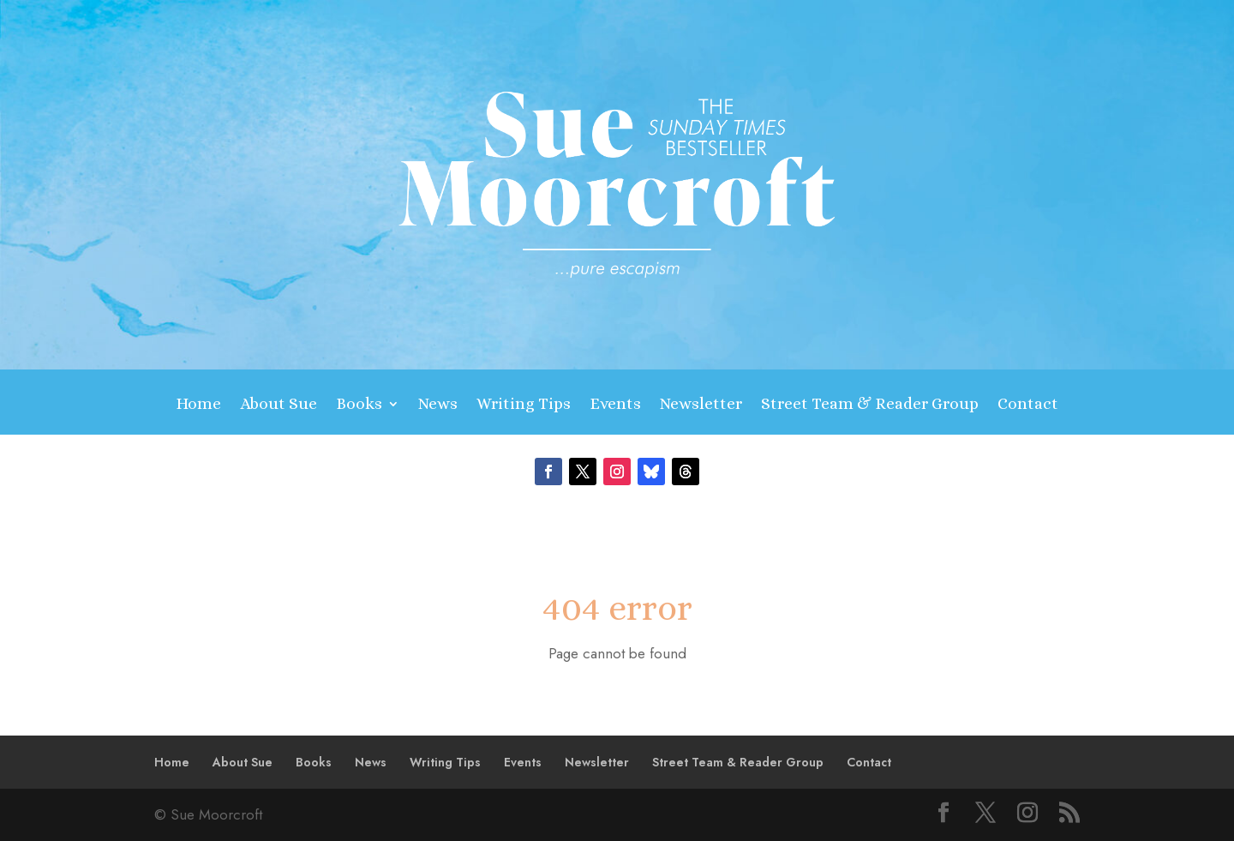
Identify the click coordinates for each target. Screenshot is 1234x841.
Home (198, 405)
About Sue (278, 405)
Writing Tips (523, 405)
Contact (1027, 405)
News (438, 405)
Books (359, 405)
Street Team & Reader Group (870, 405)
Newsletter (701, 405)
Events (615, 405)
